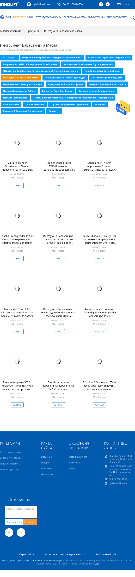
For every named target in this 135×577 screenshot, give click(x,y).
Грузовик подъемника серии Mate (69, 104)
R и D (72, 468)
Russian (124, 4)
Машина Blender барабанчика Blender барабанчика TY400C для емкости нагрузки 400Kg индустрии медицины (17, 169)
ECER (96, 563)
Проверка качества (74, 17)
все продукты (9, 57)
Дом (5, 17)
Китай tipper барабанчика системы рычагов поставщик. (32, 560)
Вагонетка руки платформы (57, 91)
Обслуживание (49, 468)
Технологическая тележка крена (96, 91)
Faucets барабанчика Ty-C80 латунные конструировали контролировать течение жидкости (99, 241)
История (45, 462)
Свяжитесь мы (96, 17)
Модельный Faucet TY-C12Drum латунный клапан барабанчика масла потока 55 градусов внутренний (17, 314)
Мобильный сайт (107, 554)
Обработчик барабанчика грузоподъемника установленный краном (40, 71)
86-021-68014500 (73, 4)
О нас (30, 17)
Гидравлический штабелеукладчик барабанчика (30, 64)
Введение (46, 456)
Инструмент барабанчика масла (63, 31)
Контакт (17, 185)
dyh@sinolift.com (42, 4)
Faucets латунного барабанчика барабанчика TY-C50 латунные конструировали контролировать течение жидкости (58, 391)
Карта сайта (26, 554)
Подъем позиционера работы (19, 91)
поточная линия (78, 456)
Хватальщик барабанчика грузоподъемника (88, 64)
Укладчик (100, 104)
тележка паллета (34, 104)
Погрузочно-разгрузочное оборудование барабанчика (52, 57)
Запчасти (54, 111)
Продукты (19, 17)
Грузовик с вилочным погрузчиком (22, 111)
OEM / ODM (75, 462)
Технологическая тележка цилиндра (65, 77)
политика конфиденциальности (65, 554)
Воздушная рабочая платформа (65, 84)
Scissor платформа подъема (107, 77)
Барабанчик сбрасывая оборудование (109, 57)
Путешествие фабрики (48, 17)
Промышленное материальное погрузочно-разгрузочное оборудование (73, 97)
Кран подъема (11, 104)
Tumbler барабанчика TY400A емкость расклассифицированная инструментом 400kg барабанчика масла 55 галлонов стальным (58, 171)
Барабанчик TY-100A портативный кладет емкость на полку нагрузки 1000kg (99, 168)
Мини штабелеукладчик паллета (107, 84)
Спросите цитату (117, 17)
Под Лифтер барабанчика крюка (102, 71)
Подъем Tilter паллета (15, 97)
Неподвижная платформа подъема (22, 84)
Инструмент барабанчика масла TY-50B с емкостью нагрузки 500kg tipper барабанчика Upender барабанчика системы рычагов (58, 244)
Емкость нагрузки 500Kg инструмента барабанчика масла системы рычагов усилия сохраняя (17, 387)
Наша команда (49, 474)
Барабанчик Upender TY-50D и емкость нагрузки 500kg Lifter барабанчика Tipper (17, 239)
